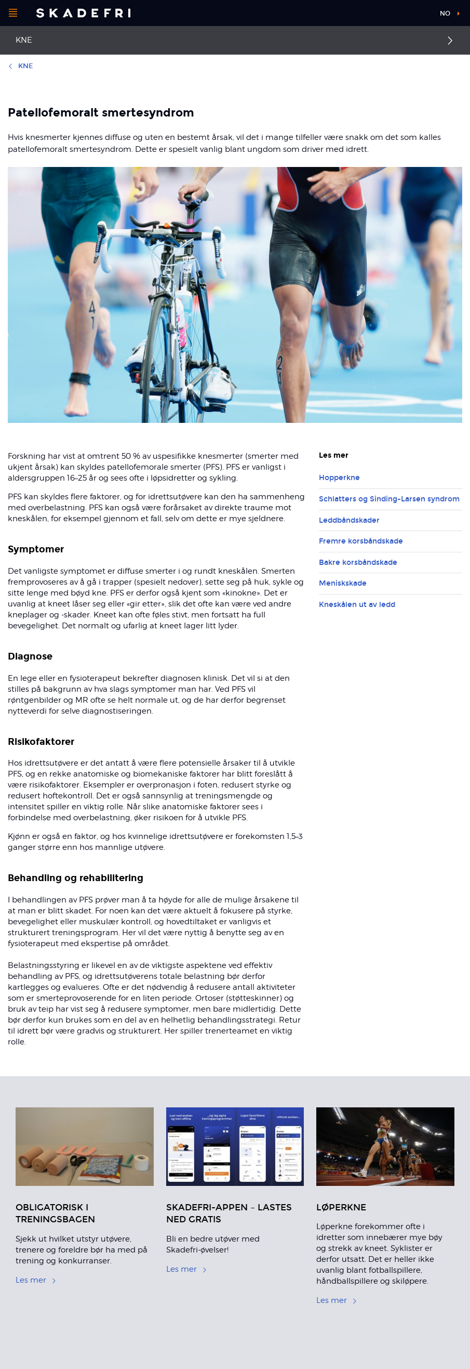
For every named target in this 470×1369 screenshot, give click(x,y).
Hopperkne (339, 477)
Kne (24, 40)
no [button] (445, 13)
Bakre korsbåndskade (358, 562)
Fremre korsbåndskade (361, 541)
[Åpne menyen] (13, 13)
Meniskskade (343, 583)
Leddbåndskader (349, 520)
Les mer (36, 1280)
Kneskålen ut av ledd (357, 604)
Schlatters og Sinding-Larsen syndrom (389, 499)
